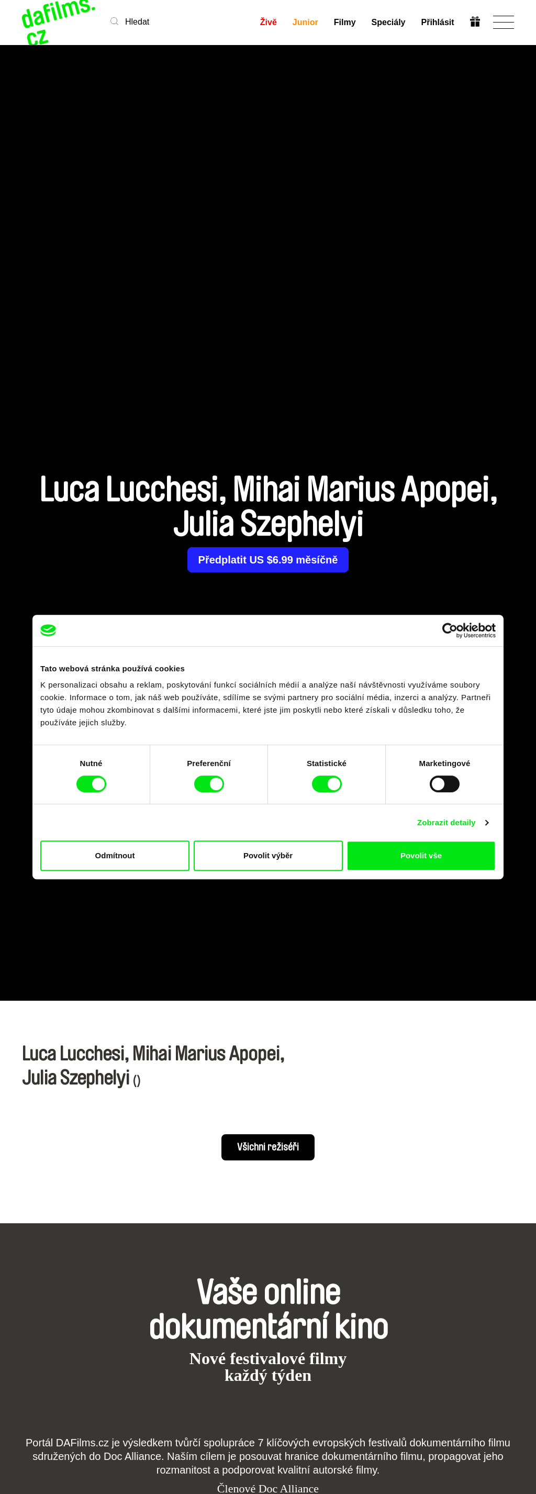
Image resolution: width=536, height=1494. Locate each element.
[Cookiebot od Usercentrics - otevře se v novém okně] (450, 630)
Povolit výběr (268, 855)
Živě (268, 22)
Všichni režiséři (268, 1147)
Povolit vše (421, 855)
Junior (305, 22)
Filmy (344, 22)
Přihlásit (437, 22)
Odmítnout (115, 855)
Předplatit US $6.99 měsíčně (268, 560)
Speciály (388, 22)
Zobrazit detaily (446, 822)
